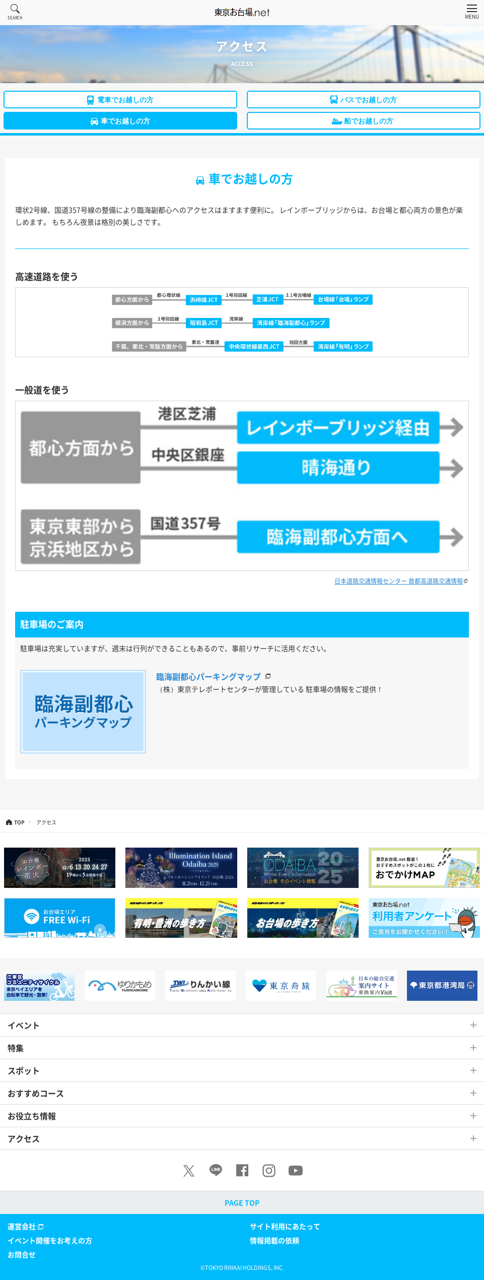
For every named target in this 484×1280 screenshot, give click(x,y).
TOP (19, 821)
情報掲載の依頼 (274, 1240)
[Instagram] (269, 1170)
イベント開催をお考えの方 (50, 1240)
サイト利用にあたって (285, 1226)
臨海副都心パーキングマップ (208, 676)
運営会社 (27, 1226)
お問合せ (22, 1254)
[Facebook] (242, 1170)
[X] (188, 1170)
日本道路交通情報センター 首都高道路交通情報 (398, 581)
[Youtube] (295, 1170)
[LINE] (215, 1170)
